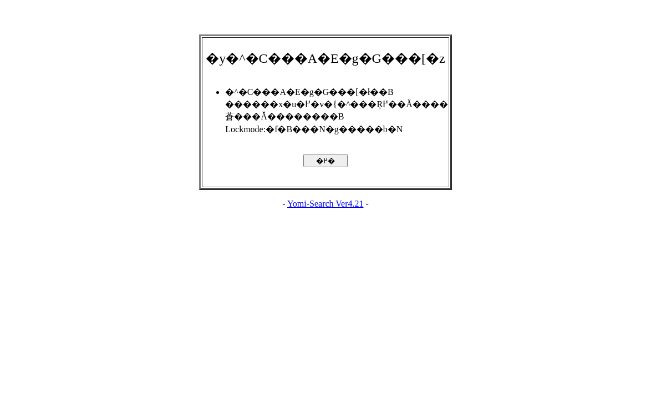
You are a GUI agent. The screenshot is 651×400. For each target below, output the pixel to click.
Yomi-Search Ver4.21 (325, 203)
